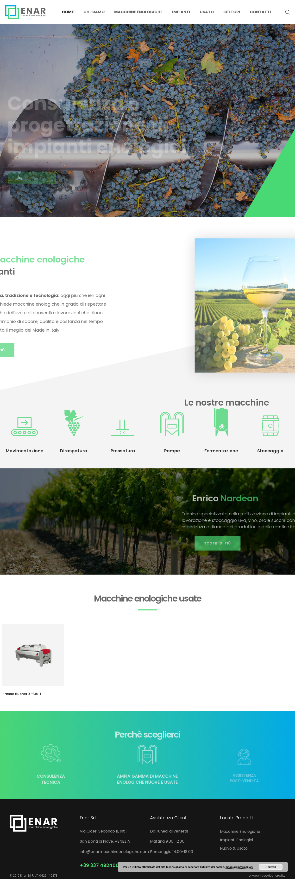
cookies (267, 875)
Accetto (270, 867)
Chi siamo (94, 12)
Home (68, 12)
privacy (254, 875)
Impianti (181, 12)
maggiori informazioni (239, 867)
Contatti (260, 12)
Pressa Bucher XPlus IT (22, 693)
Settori (231, 12)
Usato (207, 12)
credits (280, 875)
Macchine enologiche (138, 12)
